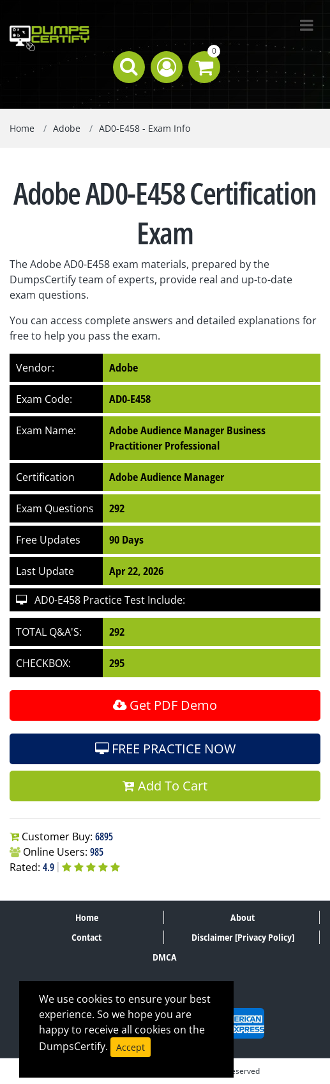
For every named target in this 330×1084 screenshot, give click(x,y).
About (242, 917)
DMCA (165, 957)
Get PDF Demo (165, 705)
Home (22, 128)
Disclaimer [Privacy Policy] (242, 937)
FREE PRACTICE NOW (165, 748)
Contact (86, 937)
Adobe (66, 128)
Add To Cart (165, 785)
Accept (130, 1047)
